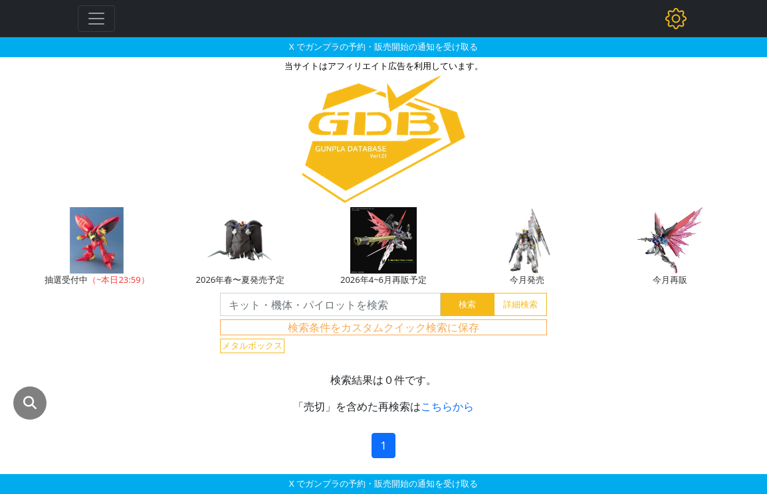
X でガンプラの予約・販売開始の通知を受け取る (383, 46)
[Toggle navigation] (96, 18)
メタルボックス (252, 345)
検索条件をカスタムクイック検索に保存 (383, 327)
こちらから (447, 406)
